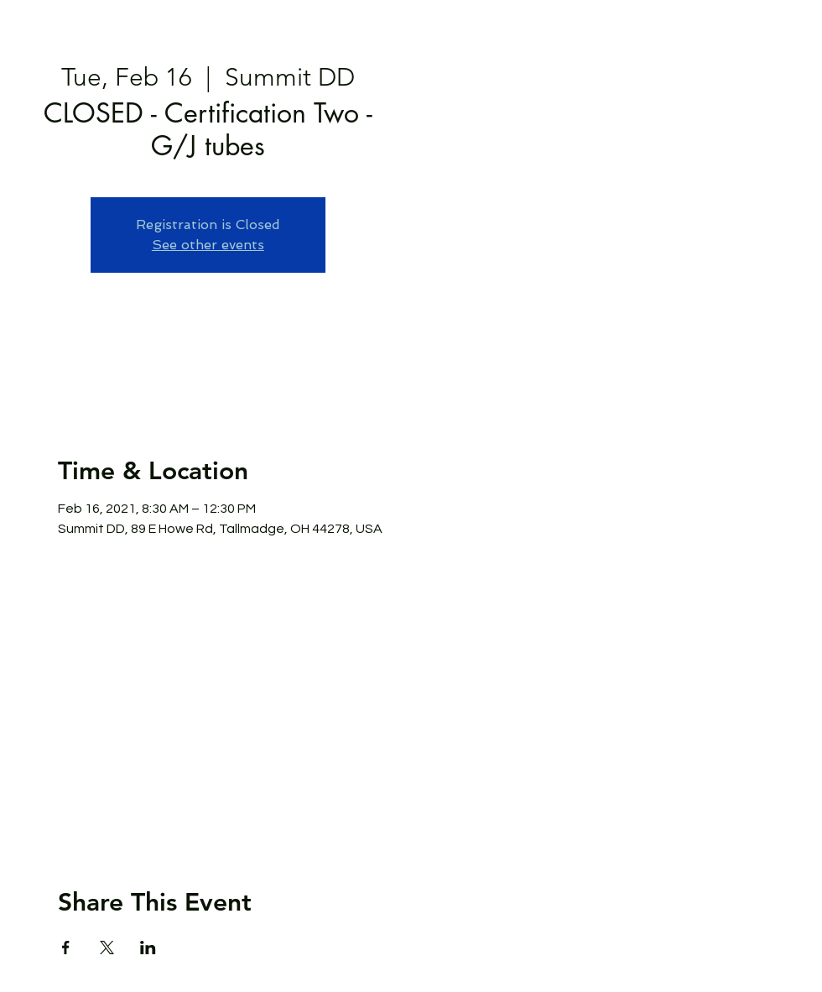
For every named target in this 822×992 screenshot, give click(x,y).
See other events (208, 245)
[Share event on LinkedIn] (148, 947)
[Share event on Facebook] (66, 947)
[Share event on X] (107, 947)
